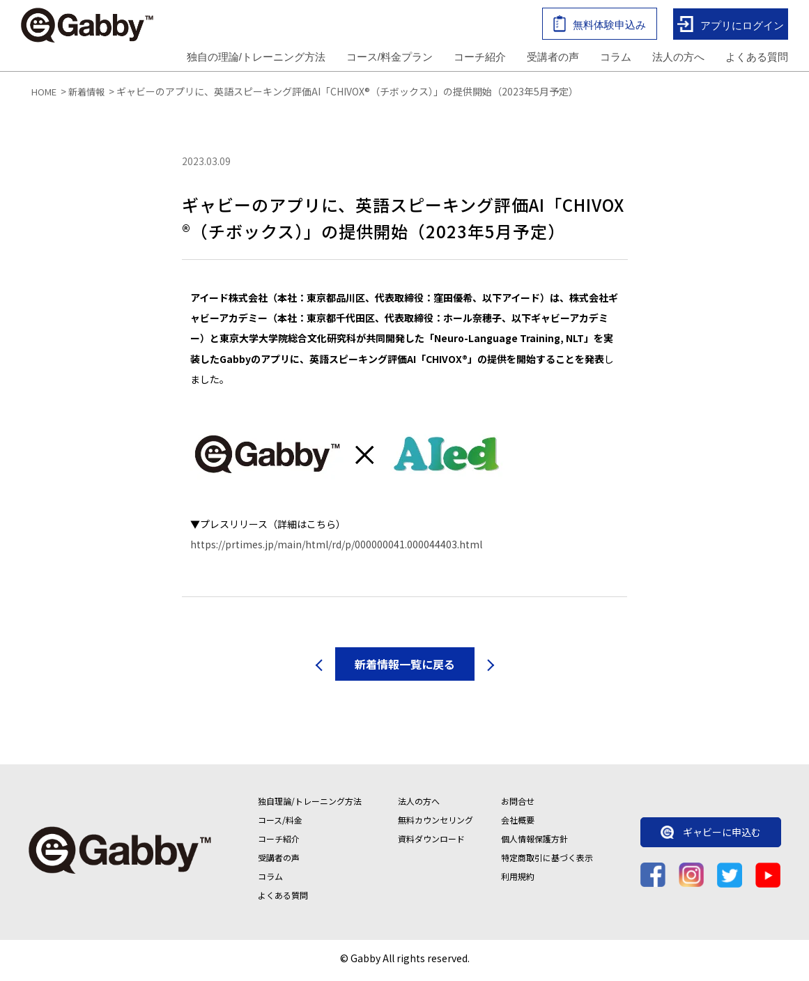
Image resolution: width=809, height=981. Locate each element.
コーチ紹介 (480, 58)
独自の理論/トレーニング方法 (256, 58)
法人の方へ (678, 58)
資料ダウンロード (431, 843)
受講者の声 (553, 58)
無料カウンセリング (435, 824)
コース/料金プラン (389, 58)
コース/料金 (280, 824)
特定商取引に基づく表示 (547, 861)
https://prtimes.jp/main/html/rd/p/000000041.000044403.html (336, 548)
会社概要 (517, 824)
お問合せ (517, 805)
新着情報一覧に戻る (405, 668)
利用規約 (517, 880)
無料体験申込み (599, 25)
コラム (615, 58)
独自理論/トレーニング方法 (310, 805)
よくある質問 (756, 58)
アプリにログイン (730, 26)
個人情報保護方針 (534, 843)
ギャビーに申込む (711, 835)
